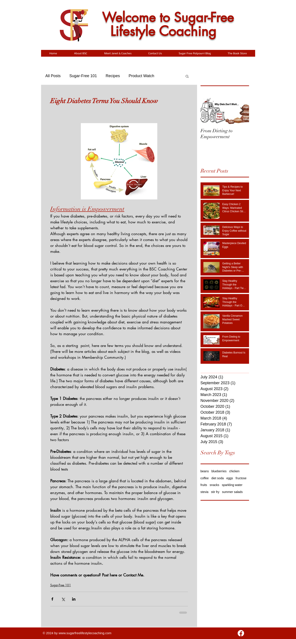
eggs (229, 478)
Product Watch (141, 76)
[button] (81, 53)
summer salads (232, 492)
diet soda (217, 478)
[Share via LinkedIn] (74, 599)
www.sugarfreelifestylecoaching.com (85, 633)
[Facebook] (241, 633)
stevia (205, 492)
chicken (234, 471)
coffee (205, 478)
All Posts (53, 76)
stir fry (215, 492)
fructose (241, 478)
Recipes (113, 76)
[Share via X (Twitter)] (63, 599)
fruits (204, 485)
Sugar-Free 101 (83, 76)
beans (205, 471)
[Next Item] (242, 110)
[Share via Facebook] (52, 599)
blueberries (219, 471)
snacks (214, 485)
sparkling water (232, 485)
